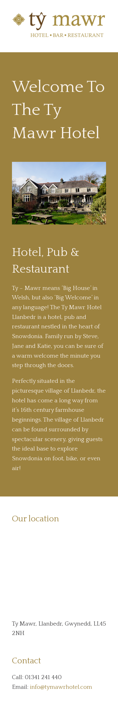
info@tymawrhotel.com (61, 687)
